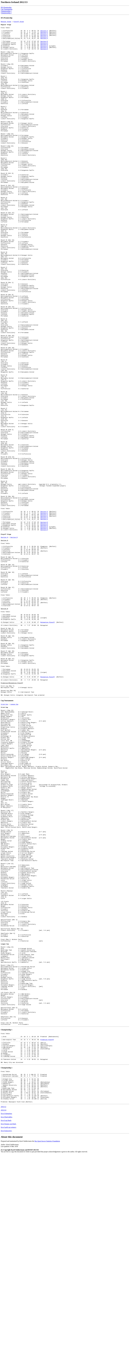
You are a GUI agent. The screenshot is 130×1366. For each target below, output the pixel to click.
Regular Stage (6, 22)
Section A (44, 33)
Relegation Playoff (47, 743)
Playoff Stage (19, 22)
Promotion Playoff (47, 1240)
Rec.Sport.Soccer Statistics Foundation (47, 1353)
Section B (44, 45)
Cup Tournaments (6, 9)
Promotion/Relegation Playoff (12, 815)
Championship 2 (6, 13)
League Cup (14, 839)
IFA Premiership (6, 7)
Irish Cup (4, 839)
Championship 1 (6, 11)
